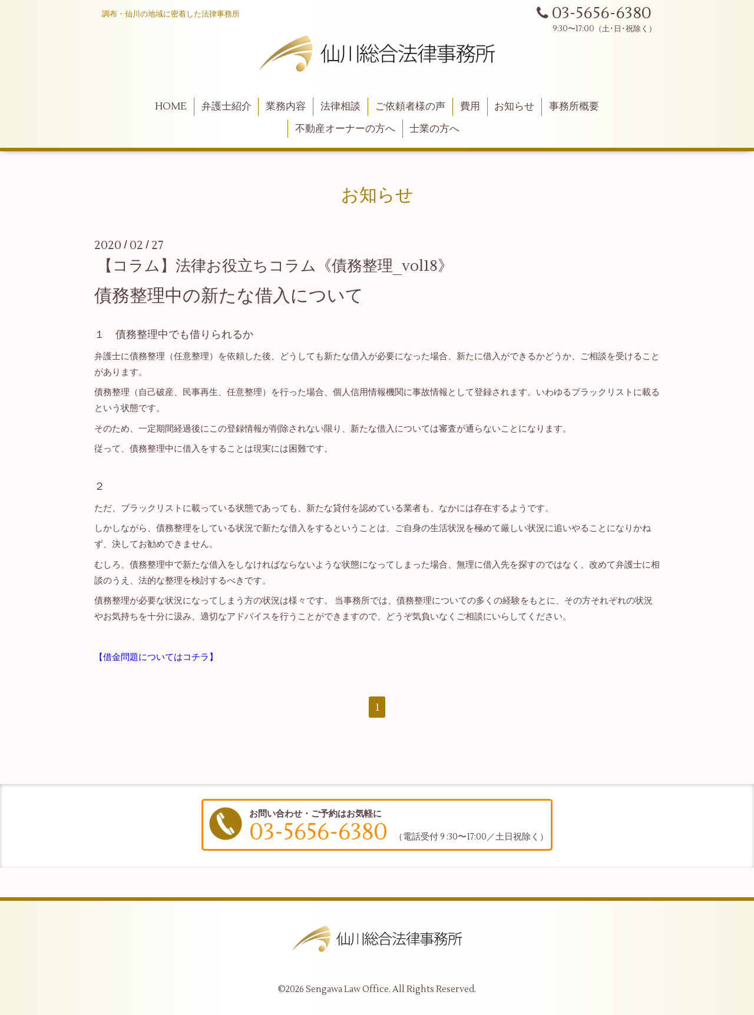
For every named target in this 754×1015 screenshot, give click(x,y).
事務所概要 (574, 106)
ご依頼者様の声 (410, 106)
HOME (171, 106)
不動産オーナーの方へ (345, 128)
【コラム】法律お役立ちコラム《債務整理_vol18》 (275, 266)
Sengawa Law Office (347, 989)
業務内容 (286, 106)
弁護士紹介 (226, 106)
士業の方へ (434, 128)
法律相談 (340, 106)
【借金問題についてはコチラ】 (156, 657)
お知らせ (514, 106)
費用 (470, 106)
